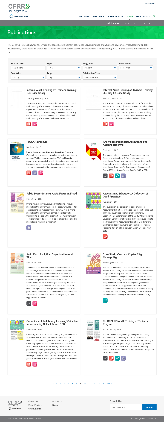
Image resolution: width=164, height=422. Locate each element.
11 (90, 383)
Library (129, 16)
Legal (130, 419)
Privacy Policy (140, 419)
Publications (113, 23)
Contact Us (150, 3)
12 (95, 383)
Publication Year (91, 73)
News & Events (143, 16)
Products (146, 23)
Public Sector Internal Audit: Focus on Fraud (51, 194)
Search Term (17, 63)
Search (154, 16)
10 (85, 383)
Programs (88, 63)
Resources (130, 23)
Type (49, 63)
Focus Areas (125, 63)
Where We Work (115, 16)
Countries (16, 73)
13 (100, 383)
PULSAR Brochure (36, 142)
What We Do (99, 16)
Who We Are (85, 16)
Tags (49, 73)
